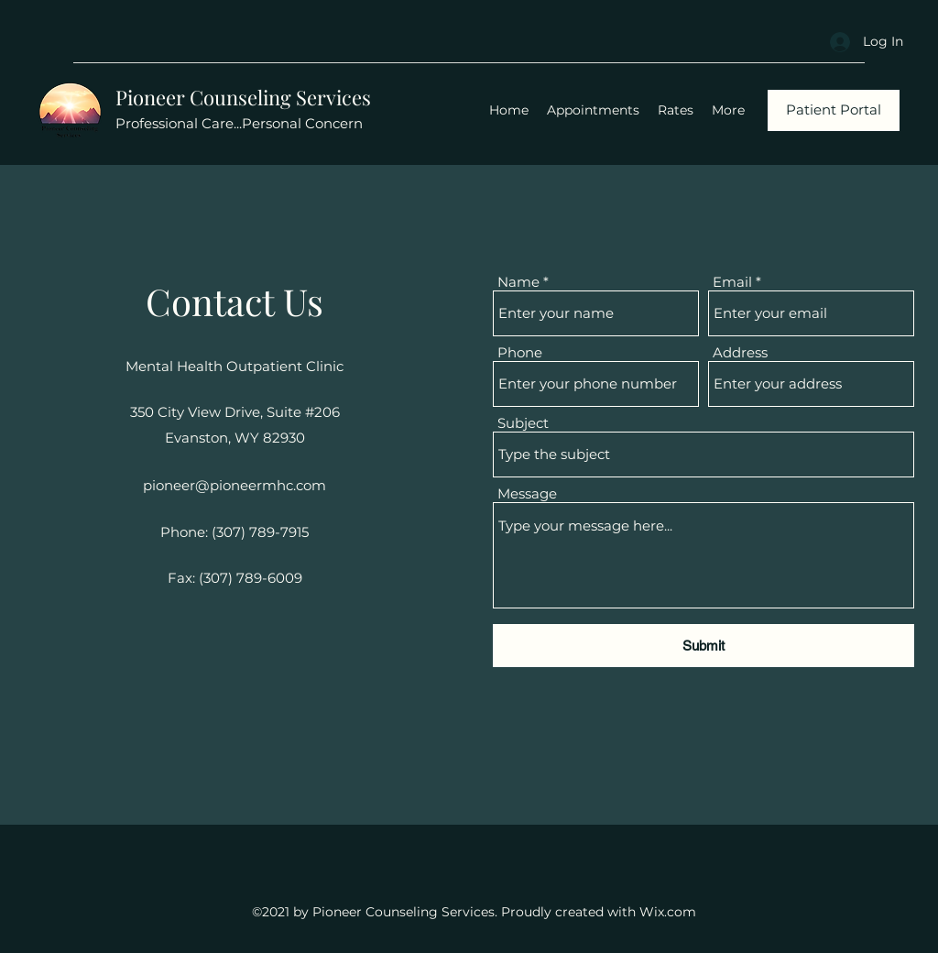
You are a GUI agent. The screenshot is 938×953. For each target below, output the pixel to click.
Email (732, 282)
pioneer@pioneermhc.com (234, 485)
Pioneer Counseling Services (243, 97)
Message (527, 493)
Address (740, 352)
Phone (519, 352)
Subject (523, 423)
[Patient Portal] (834, 110)
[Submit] (703, 645)
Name (518, 282)
